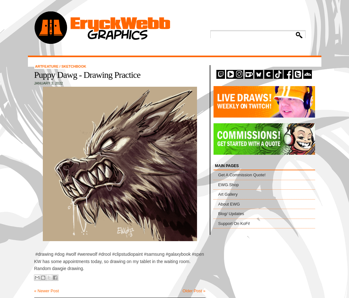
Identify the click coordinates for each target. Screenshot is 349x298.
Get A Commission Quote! (242, 175)
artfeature (47, 66)
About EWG (229, 204)
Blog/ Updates (231, 213)
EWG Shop (228, 184)
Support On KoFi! (234, 223)
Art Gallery (228, 194)
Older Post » (193, 290)
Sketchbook (73, 66)
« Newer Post (46, 290)
